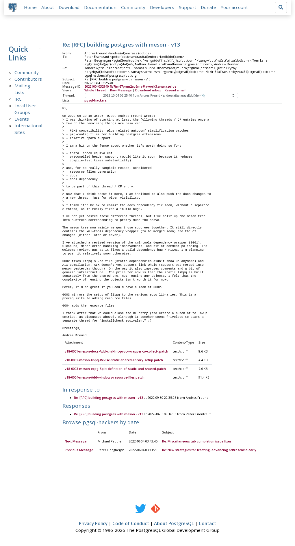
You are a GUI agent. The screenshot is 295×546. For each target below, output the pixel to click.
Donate (209, 8)
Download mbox (148, 91)
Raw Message (120, 91)
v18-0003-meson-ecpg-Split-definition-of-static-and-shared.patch (115, 370)
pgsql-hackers (95, 101)
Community (134, 8)
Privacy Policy (93, 524)
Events (21, 120)
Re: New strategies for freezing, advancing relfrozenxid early (209, 451)
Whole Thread (95, 91)
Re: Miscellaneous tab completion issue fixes (196, 443)
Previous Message (79, 451)
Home (31, 8)
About (48, 8)
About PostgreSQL (174, 524)
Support (188, 8)
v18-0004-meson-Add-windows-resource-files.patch (104, 379)
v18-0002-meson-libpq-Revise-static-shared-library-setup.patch (114, 361)
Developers (163, 8)
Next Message (75, 443)
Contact (207, 524)
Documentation (101, 8)
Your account (235, 8)
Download (70, 8)
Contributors (28, 80)
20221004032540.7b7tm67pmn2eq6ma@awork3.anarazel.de (130, 88)
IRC (18, 100)
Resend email (175, 91)
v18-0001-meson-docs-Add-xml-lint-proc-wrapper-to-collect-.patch (116, 353)
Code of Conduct (130, 524)
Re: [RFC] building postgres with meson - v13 (108, 399)
